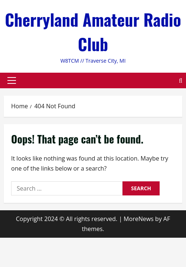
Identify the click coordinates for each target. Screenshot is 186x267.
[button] (12, 80)
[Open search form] (180, 80)
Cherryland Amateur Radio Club (93, 31)
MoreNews (139, 219)
